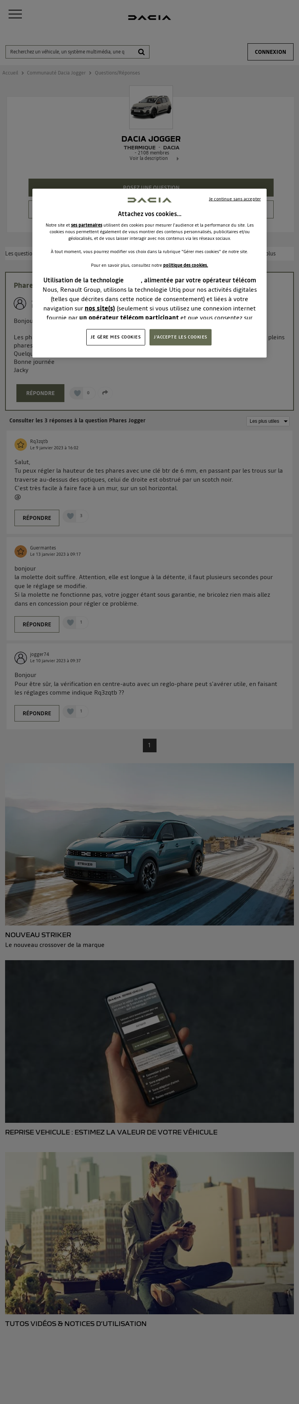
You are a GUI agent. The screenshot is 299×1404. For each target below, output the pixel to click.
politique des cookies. (185, 265)
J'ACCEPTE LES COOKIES (180, 337)
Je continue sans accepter (235, 199)
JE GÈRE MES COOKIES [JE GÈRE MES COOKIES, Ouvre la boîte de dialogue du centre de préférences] (116, 337)
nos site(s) (100, 307)
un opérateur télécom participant (129, 317)
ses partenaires (86, 225)
